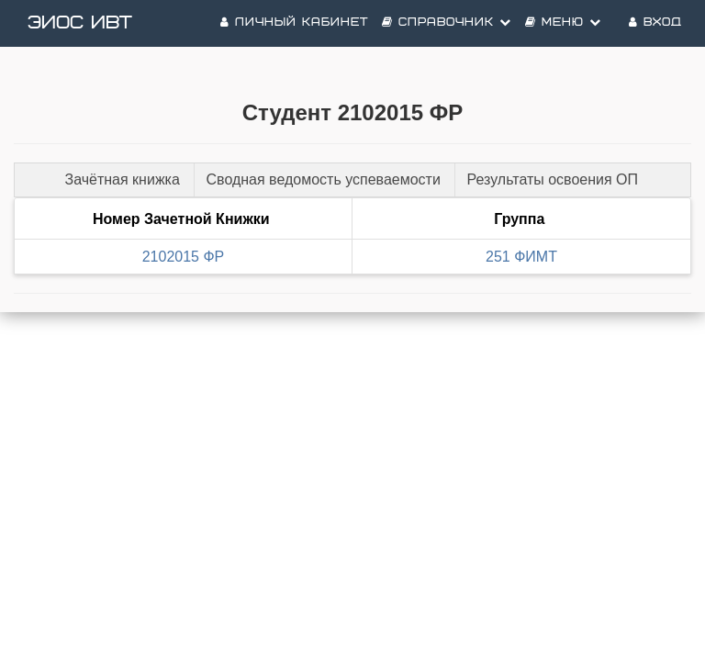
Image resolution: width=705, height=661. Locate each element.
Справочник (446, 22)
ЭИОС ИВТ (80, 23)
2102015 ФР (183, 256)
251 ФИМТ (521, 256)
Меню (563, 22)
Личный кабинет (294, 22)
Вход (655, 22)
